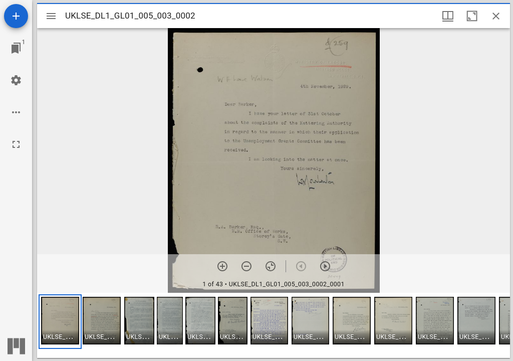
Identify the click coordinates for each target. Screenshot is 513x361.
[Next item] (325, 266)
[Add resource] (16, 16)
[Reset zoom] (271, 266)
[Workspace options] (16, 112)
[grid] (273, 325)
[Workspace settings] (16, 80)
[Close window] (496, 16)
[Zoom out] (246, 266)
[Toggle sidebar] (51, 16)
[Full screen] (16, 144)
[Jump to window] (16, 48)
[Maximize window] (472, 16)
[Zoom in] (222, 266)
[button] (60, 321)
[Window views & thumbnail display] (448, 16)
